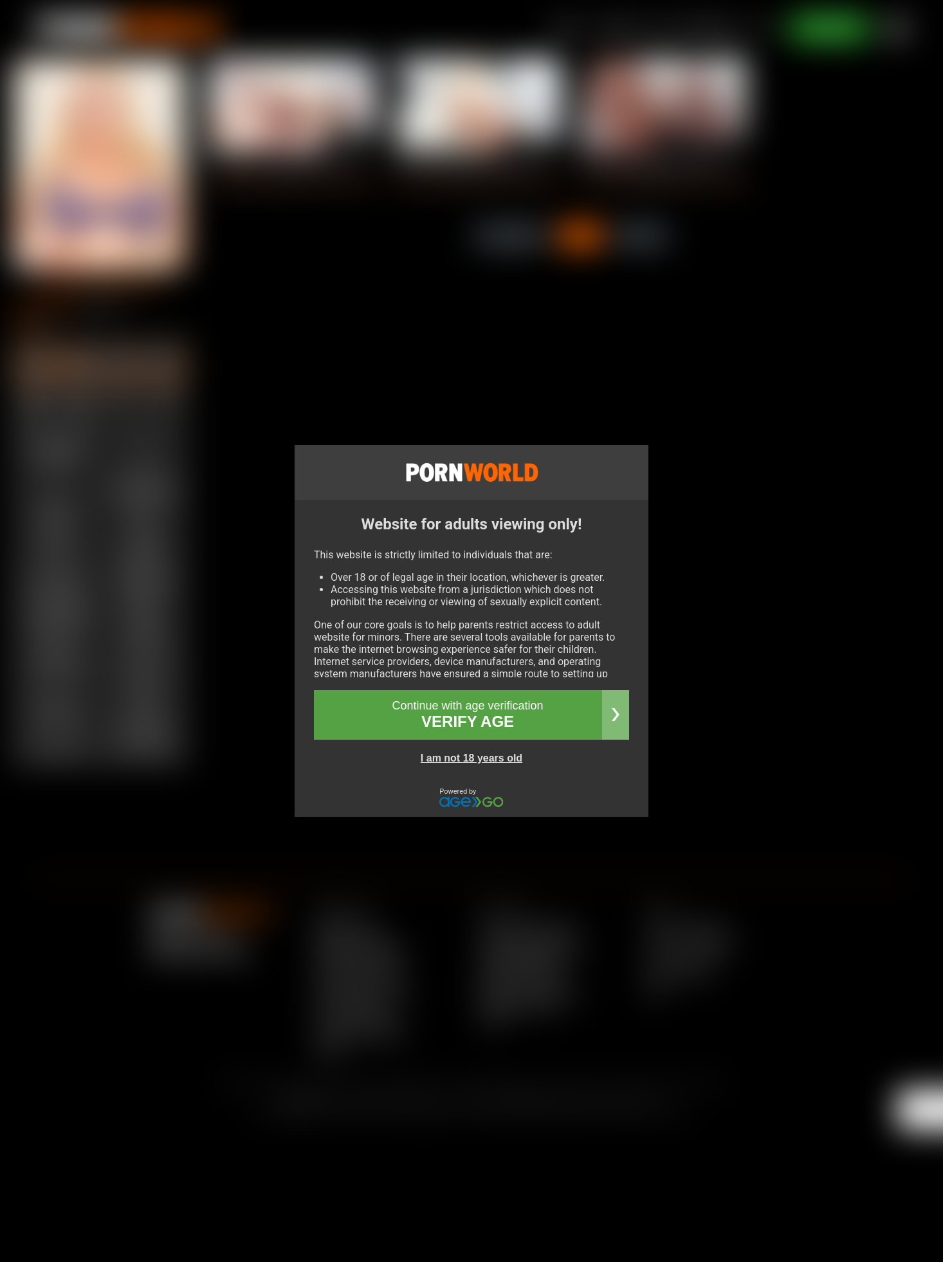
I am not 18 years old (471, 758)
